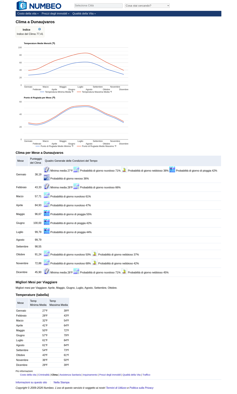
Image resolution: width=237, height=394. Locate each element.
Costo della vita (26, 13)
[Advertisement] (196, 39)
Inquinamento (90, 374)
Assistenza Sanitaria (70, 374)
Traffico (146, 374)
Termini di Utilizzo (116, 387)
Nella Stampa (61, 382)
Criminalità (43, 374)
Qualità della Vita (82, 13)
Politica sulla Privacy (142, 387)
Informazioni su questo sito (31, 382)
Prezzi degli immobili (54, 13)
